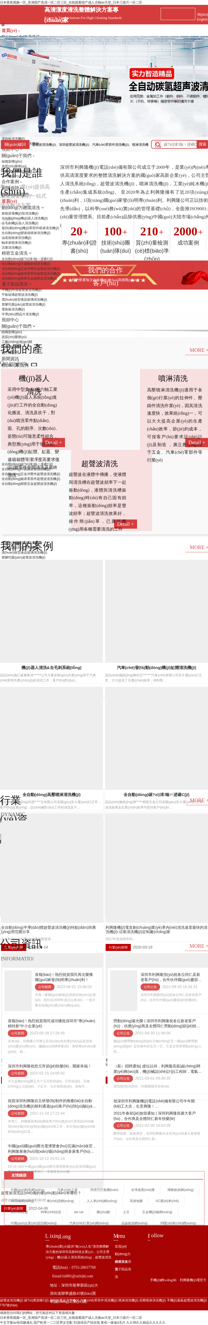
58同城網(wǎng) (22, 1201)
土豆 (126, 1212)
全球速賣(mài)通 (143, 1190)
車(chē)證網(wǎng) (60, 1201)
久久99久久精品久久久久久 (145, 1322)
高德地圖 (136, 1201)
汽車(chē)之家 (67, 1190)
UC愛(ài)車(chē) (167, 1201)
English (202, 19)
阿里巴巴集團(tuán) (104, 1190)
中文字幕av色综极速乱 (16, 1322)
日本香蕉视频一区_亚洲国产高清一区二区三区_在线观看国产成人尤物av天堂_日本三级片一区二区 (71, 2)
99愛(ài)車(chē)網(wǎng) (178, 1223)
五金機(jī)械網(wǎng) (157, 1212)
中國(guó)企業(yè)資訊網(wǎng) (34, 1223)
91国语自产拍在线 (86, 1322)
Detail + (125, 524)
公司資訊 (21, 944)
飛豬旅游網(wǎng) (180, 1190)
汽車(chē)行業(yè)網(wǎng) (89, 1223)
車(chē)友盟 (19, 1212)
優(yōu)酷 (103, 1212)
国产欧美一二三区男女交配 (53, 1322)
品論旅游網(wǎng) (134, 1223)
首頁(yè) (10, 30)
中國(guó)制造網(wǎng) (27, 1190)
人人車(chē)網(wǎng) (102, 1201)
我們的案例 (27, 546)
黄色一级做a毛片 (113, 1322)
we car (78, 1212)
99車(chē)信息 (51, 1212)
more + (11, 219)
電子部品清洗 (123, 1273)
